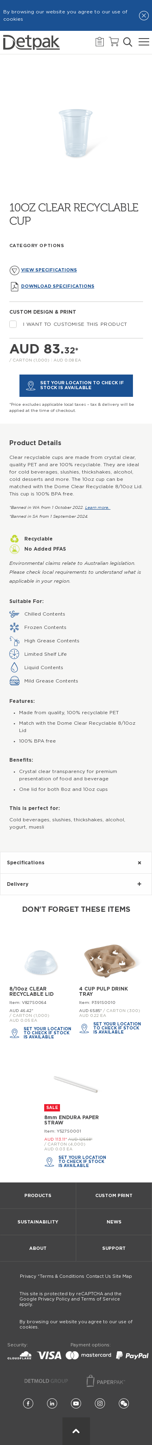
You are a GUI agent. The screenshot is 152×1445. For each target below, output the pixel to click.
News (114, 1222)
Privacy (28, 1276)
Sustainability (37, 1222)
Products (37, 1195)
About (38, 1248)
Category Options (36, 245)
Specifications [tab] (26, 862)
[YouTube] (76, 1403)
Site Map (122, 1276)
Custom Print (114, 1195)
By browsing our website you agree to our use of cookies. (76, 1324)
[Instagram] (100, 1403)
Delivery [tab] (17, 884)
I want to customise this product (68, 324)
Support (114, 1248)
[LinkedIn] (52, 1403)
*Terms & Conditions (61, 1276)
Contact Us (98, 1276)
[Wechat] (124, 1403)
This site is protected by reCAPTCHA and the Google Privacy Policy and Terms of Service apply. (70, 1299)
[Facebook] (28, 1403)
